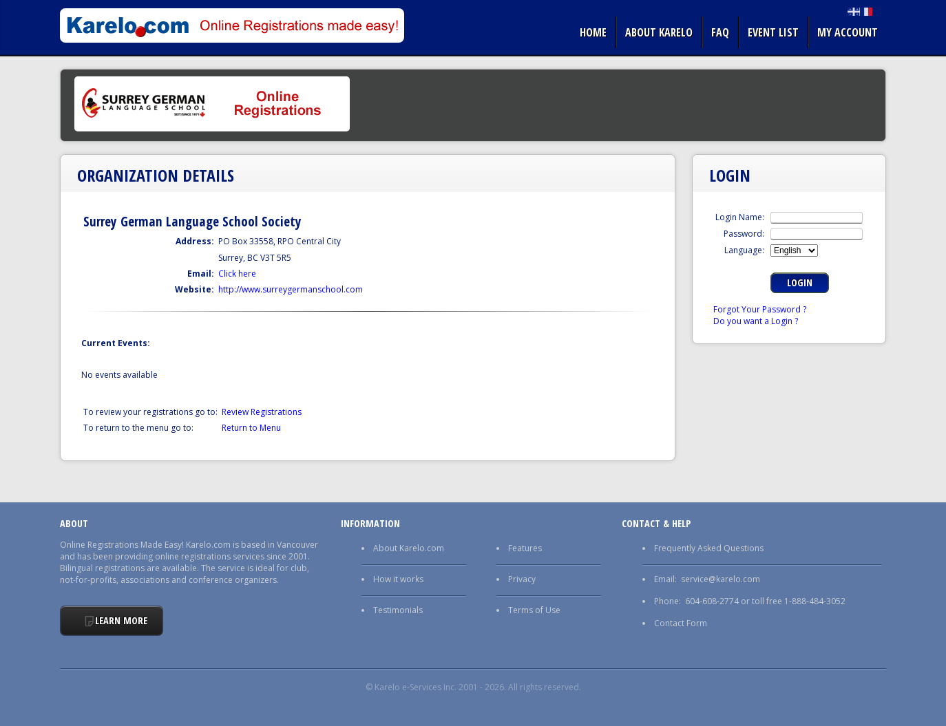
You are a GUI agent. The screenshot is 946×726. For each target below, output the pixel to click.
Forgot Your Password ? (759, 309)
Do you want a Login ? (755, 321)
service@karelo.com (720, 579)
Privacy (522, 579)
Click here (237, 273)
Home (593, 32)
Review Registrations (262, 412)
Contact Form (680, 623)
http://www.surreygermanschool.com (290, 289)
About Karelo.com (408, 548)
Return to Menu (251, 428)
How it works (398, 579)
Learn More (121, 620)
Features (525, 548)
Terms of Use (534, 610)
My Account (847, 32)
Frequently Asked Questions (709, 548)
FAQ (720, 32)
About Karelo (659, 32)
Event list (773, 32)
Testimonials (398, 610)
